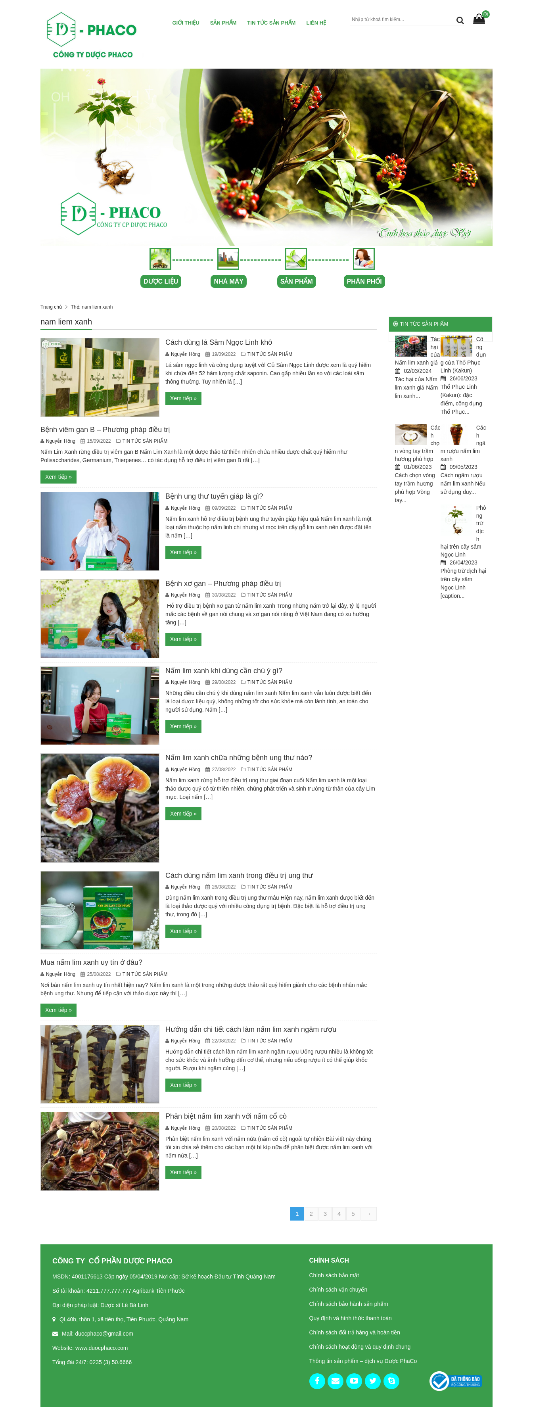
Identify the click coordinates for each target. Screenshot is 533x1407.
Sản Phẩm (223, 23)
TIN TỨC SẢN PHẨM (271, 23)
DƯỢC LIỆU (161, 281)
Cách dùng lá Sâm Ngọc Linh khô (218, 342)
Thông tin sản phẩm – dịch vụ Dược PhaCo (363, 1361)
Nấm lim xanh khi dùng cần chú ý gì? (223, 671)
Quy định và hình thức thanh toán (350, 1318)
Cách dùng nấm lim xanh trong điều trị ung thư (239, 875)
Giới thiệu (186, 23)
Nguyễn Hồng (186, 354)
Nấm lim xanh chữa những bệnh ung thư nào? (238, 758)
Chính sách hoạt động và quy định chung (360, 1347)
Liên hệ (316, 23)
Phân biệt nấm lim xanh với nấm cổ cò (226, 1116)
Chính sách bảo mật (334, 1275)
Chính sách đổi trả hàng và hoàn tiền (354, 1332)
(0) (485, 14)
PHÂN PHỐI (364, 281)
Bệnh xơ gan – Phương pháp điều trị (223, 583)
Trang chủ (51, 307)
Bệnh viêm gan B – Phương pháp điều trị (105, 430)
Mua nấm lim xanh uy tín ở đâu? (91, 962)
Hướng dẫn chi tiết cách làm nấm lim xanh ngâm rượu (250, 1029)
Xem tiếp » (183, 398)
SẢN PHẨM (296, 281)
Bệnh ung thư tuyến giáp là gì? (214, 496)
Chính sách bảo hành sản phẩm (348, 1304)
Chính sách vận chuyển (338, 1289)
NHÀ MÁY (228, 281)
